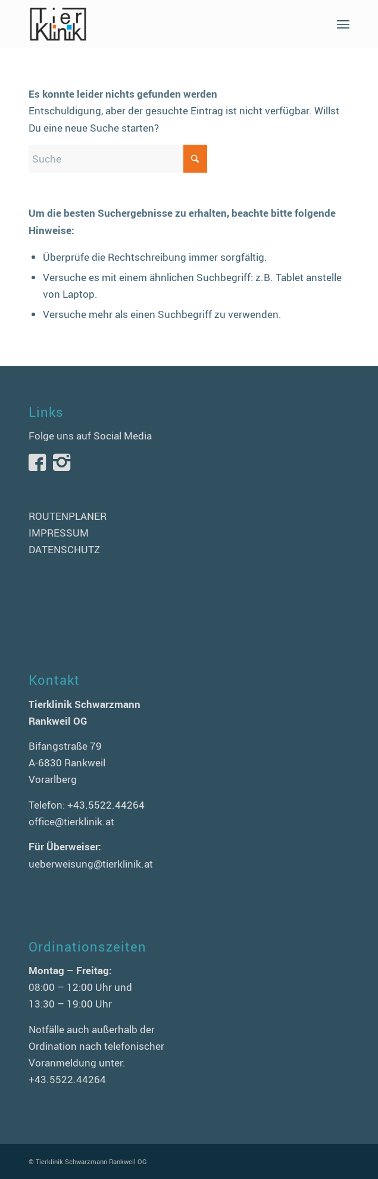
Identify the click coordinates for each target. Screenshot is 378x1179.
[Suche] (118, 159)
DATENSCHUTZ (64, 549)
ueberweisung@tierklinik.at (91, 864)
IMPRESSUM (59, 532)
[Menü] (343, 24)
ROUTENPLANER (68, 516)
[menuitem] (343, 24)
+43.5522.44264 (106, 805)
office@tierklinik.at (71, 821)
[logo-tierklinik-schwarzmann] (157, 24)
